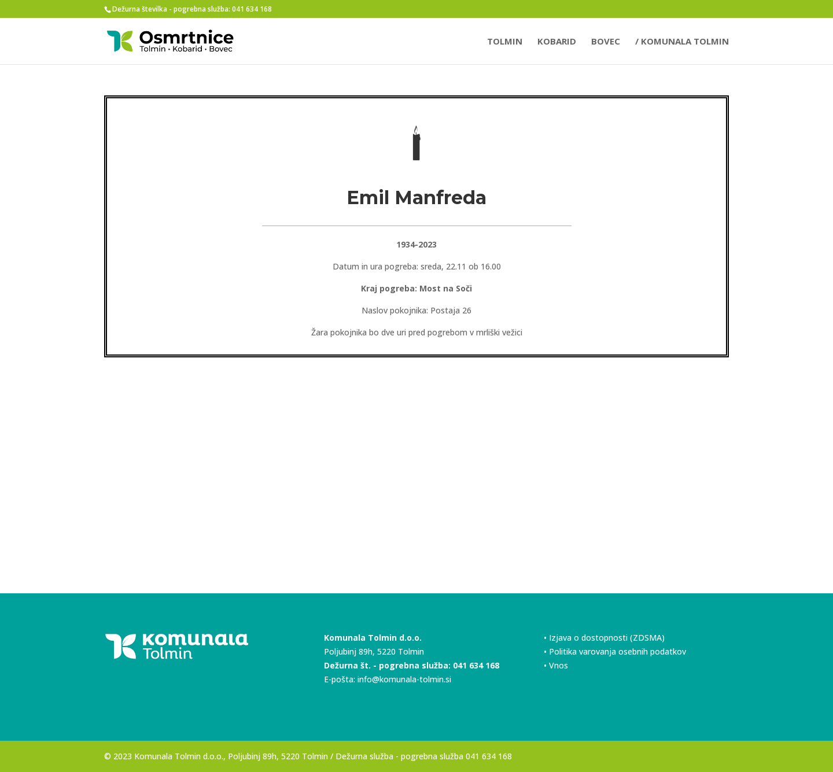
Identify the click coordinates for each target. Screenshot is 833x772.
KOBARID (556, 42)
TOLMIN (504, 42)
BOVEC (605, 42)
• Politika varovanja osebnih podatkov (615, 651)
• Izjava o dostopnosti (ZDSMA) (604, 637)
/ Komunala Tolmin (682, 42)
